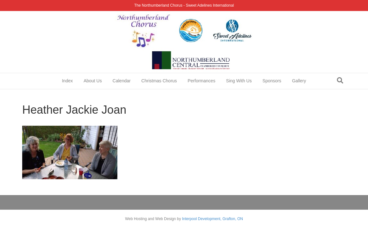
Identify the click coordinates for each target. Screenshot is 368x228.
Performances (201, 80)
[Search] (340, 80)
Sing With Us (239, 80)
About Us (92, 80)
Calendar (122, 80)
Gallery (299, 80)
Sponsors (271, 80)
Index (67, 80)
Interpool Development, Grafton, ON (212, 219)
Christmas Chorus (159, 80)
